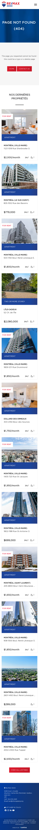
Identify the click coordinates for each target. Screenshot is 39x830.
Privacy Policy (15, 823)
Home (11, 69)
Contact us (24, 69)
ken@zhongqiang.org (16, 801)
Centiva (23, 827)
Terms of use (25, 823)
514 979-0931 (12, 799)
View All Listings (19, 770)
